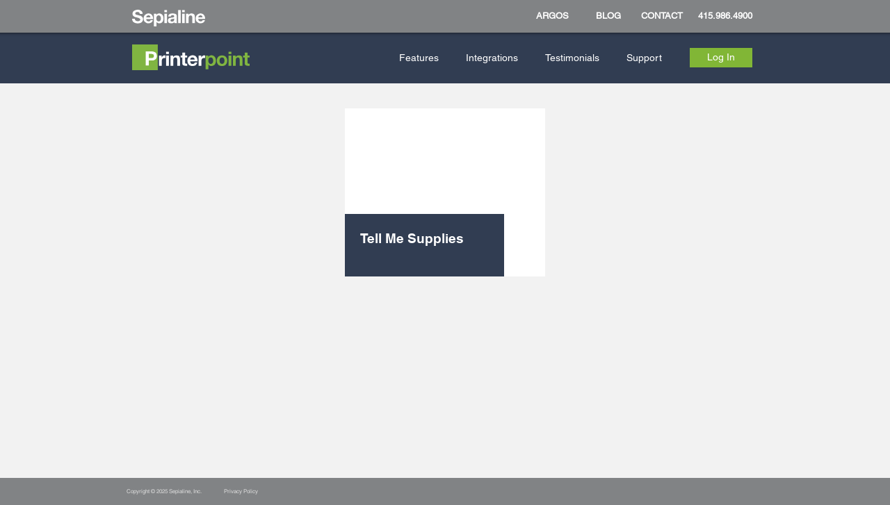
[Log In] (721, 57)
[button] (422, 58)
